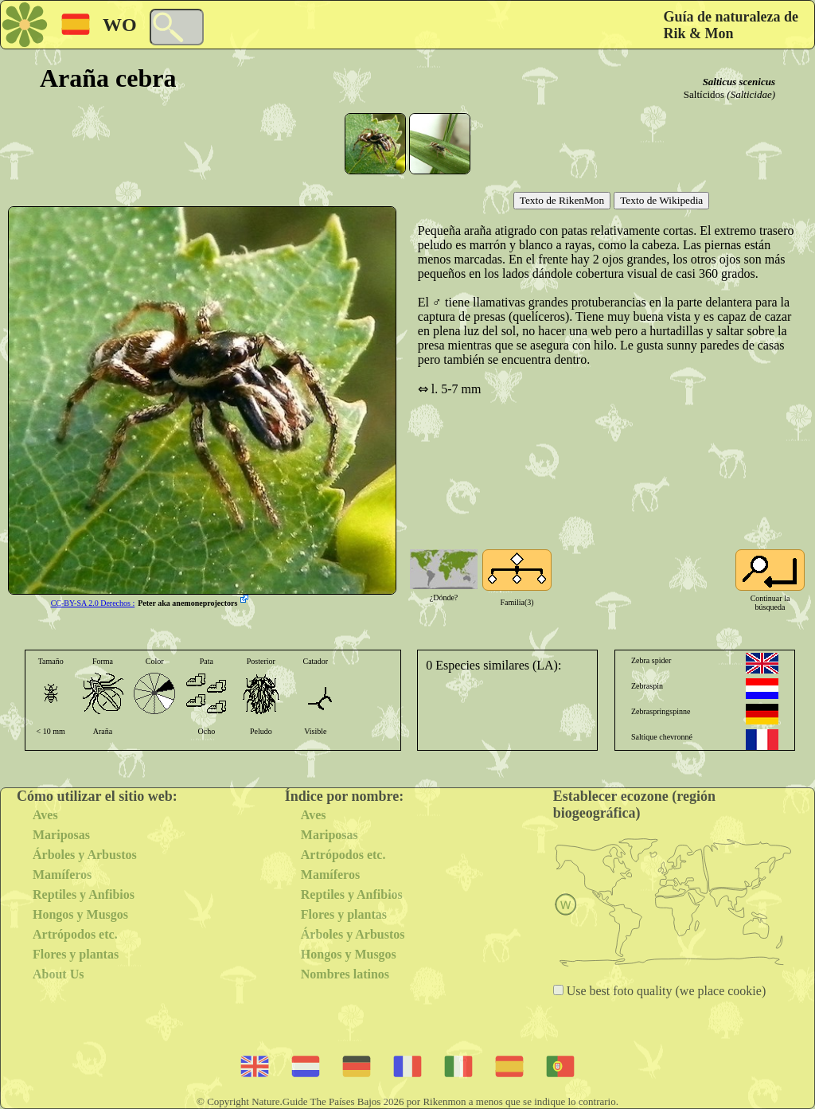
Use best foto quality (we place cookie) (664, 991)
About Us (58, 974)
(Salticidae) (751, 94)
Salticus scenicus (739, 82)
